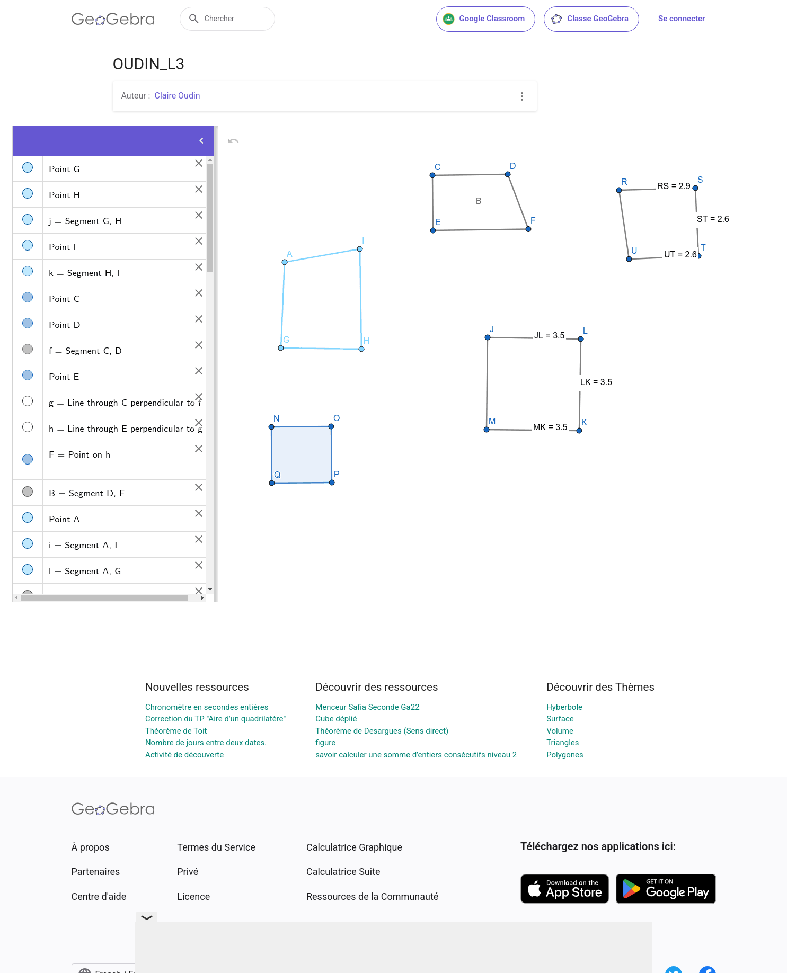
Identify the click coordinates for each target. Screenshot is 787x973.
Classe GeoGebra (589, 19)
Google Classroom (484, 19)
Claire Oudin (177, 96)
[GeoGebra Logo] (113, 19)
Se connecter (681, 18)
